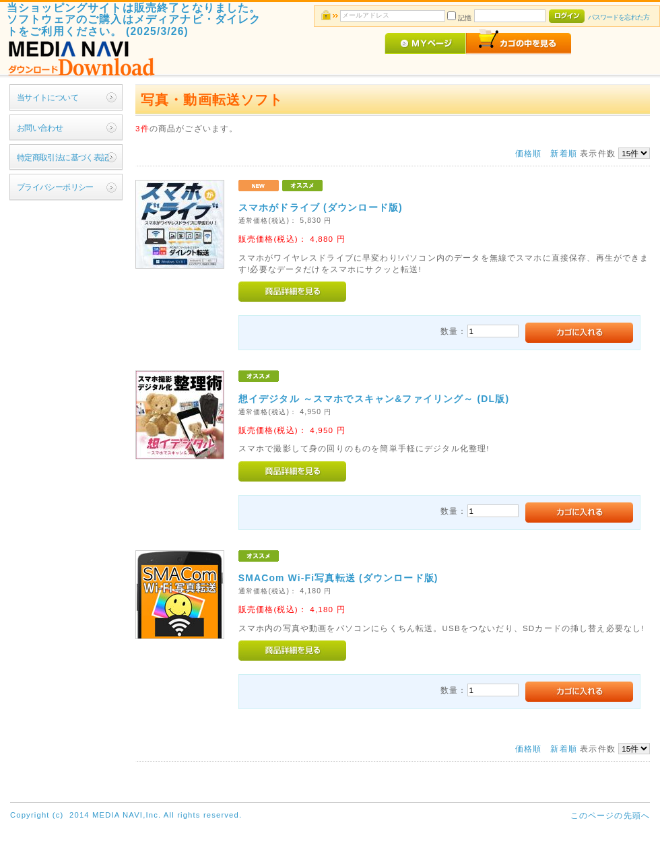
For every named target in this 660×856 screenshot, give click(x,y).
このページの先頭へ (610, 815)
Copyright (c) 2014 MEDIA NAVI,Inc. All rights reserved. (126, 815)
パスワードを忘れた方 (618, 17)
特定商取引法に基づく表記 (63, 157)
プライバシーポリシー (55, 187)
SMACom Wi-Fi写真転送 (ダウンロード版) (338, 577)
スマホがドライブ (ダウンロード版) (320, 207)
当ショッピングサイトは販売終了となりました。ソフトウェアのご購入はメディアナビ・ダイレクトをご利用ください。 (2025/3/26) (134, 19)
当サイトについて (47, 97)
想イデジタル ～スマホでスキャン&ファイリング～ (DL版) (373, 398)
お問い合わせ (40, 127)
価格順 (528, 153)
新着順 (563, 153)
